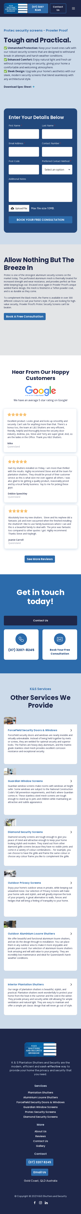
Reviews (40, 1136)
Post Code (14, 161)
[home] (16, 8)
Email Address (17, 143)
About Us (40, 1131)
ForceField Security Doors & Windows (41, 1102)
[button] (73, 8)
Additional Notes (17, 178)
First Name (15, 125)
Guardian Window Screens (40, 1107)
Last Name (48, 125)
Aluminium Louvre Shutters (40, 1097)
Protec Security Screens (40, 1112)
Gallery (40, 1146)
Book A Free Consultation (24, 316)
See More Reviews (40, 559)
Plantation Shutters (40, 1092)
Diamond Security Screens (40, 1117)
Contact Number (51, 143)
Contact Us (40, 1141)
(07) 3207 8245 (39, 1162)
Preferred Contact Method (56, 161)
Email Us (39, 1172)
